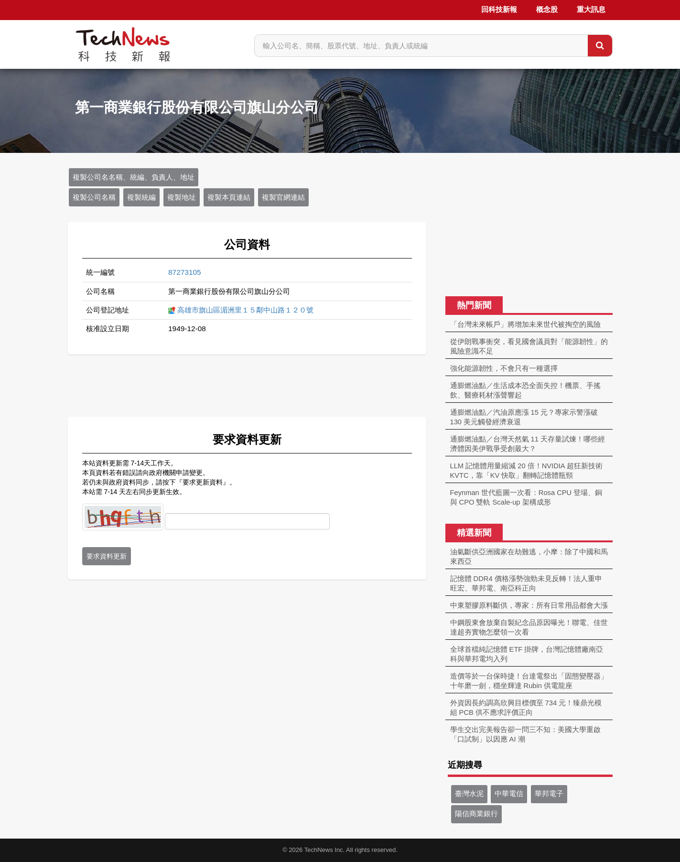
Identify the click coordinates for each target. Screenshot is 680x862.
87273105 (184, 272)
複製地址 (181, 197)
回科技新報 (499, 9)
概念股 (547, 9)
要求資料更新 (106, 556)
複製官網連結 (283, 197)
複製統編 (141, 197)
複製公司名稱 (94, 197)
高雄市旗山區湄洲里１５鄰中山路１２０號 (245, 310)
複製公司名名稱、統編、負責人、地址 (133, 177)
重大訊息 (591, 9)
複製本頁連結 (228, 197)
